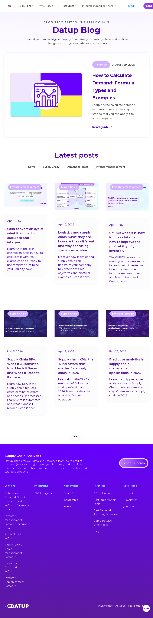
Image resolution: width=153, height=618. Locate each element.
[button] (9, 6)
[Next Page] (76, 436)
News (31, 166)
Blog (131, 5)
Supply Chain (51, 166)
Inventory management (110, 166)
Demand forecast (77, 166)
